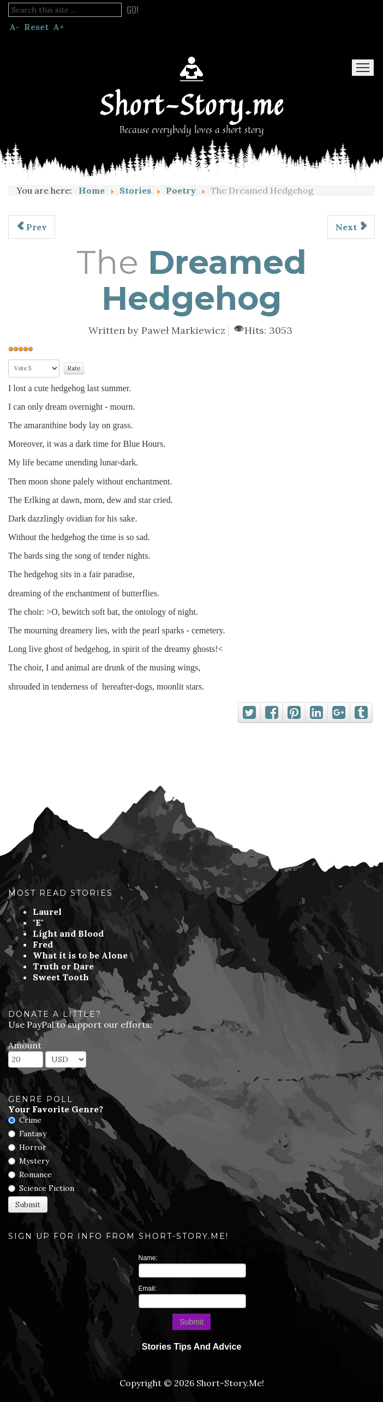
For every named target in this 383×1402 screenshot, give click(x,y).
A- (14, 26)
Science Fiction (46, 1188)
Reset (36, 26)
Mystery (34, 1161)
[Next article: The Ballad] (351, 227)
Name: (148, 1258)
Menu (363, 67)
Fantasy (32, 1134)
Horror (32, 1147)
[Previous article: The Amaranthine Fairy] (31, 227)
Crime (30, 1120)
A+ (58, 26)
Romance (35, 1174)
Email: (148, 1288)
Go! (133, 9)
